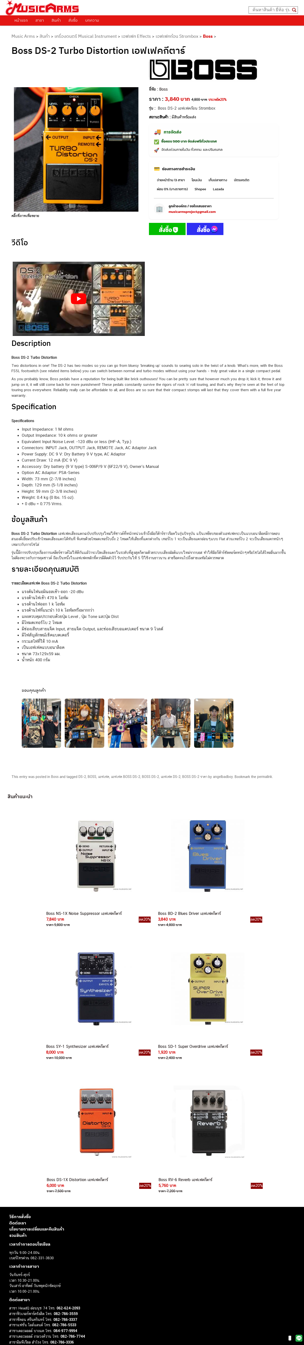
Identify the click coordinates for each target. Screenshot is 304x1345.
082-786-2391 (75, 1207)
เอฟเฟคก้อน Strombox (177, 36)
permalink (264, 777)
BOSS (92, 777)
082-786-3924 (51, 1179)
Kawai (14, 1320)
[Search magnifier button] (294, 10)
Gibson (15, 1309)
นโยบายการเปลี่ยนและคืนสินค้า (36, 1055)
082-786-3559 (66, 1140)
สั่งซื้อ (73, 20)
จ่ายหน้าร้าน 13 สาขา (171, 180)
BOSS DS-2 (150, 777)
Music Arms (23, 36)
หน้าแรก (21, 20)
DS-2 (82, 777)
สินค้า (56, 20)
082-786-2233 (81, 1196)
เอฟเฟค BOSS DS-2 (125, 777)
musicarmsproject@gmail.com (192, 211)
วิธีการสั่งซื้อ (20, 1042)
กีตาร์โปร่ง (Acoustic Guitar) (31, 1265)
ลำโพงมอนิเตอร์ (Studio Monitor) (34, 1298)
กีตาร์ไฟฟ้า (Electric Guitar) (30, 1260)
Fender (14, 1304)
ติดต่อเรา (17, 1048)
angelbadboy (223, 777)
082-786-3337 (65, 1145)
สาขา (39, 20)
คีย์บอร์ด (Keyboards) (26, 1271)
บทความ (92, 20)
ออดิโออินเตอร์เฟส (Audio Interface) (37, 1293)
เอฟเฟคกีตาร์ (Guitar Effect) (31, 1282)
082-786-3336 (62, 1168)
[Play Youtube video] (79, 299)
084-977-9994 (65, 1157)
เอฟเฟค (103, 777)
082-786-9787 (65, 1190)
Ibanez (14, 1315)
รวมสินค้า (18, 1061)
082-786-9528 (53, 1185)
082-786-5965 (76, 1201)
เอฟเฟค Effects (136, 36)
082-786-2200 (76, 1174)
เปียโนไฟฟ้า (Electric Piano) (31, 1276)
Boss (208, 36)
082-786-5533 (64, 1151)
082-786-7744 (73, 1162)
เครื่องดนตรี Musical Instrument (85, 36)
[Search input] (271, 10)
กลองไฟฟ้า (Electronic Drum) (32, 1287)
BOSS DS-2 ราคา (194, 777)
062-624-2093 (68, 1134)
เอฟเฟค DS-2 (170, 777)
